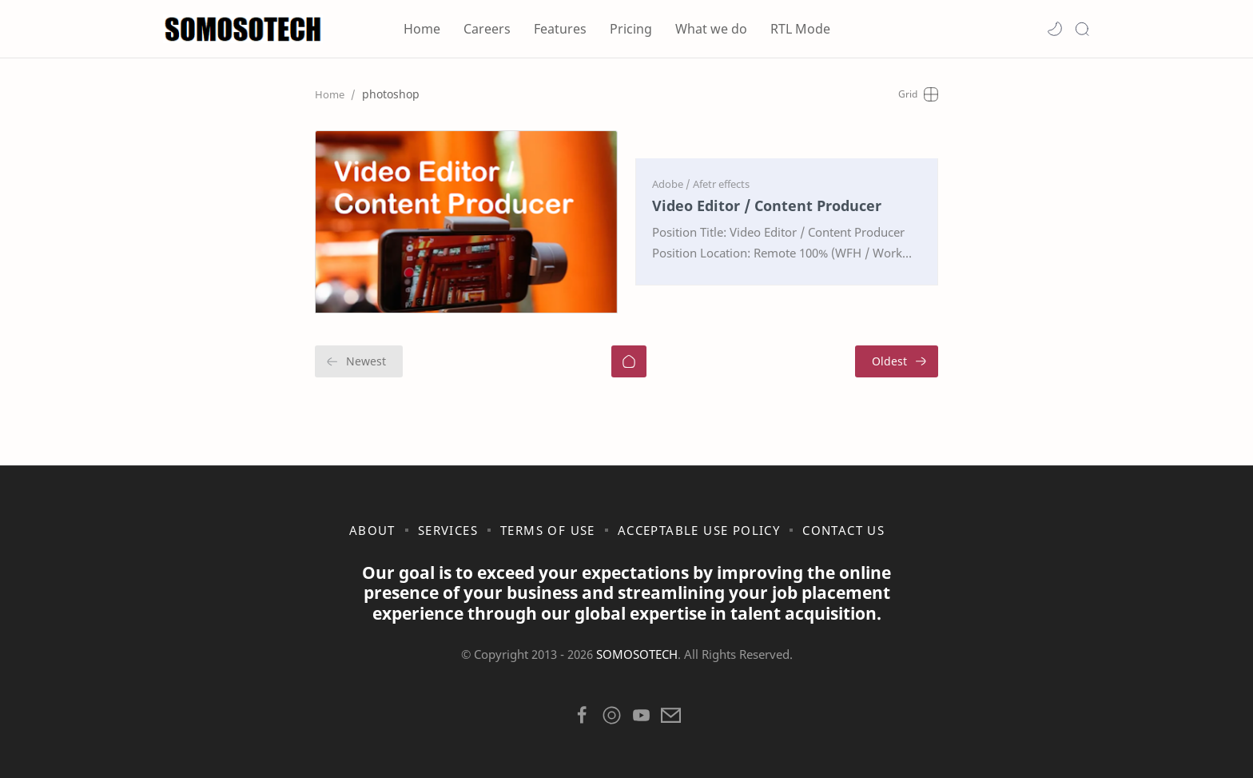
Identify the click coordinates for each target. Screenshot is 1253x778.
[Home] (628, 361)
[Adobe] (671, 183)
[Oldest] (896, 361)
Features (560, 29)
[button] (1055, 29)
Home (422, 29)
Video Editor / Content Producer (766, 205)
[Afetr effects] (721, 183)
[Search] (1082, 29)
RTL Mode (800, 29)
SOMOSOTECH (637, 653)
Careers (487, 29)
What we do (711, 29)
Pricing (631, 29)
